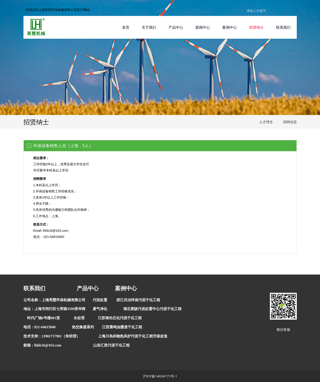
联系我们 (283, 27)
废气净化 (100, 309)
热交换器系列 (83, 327)
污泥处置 (100, 300)
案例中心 (229, 27)
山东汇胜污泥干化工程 (111, 345)
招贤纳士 (256, 27)
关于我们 (149, 27)
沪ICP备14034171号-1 (160, 376)
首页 (125, 27)
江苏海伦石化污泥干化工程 (120, 318)
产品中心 (176, 27)
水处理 (79, 318)
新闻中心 (202, 27)
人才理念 (266, 122)
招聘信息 (290, 122)
